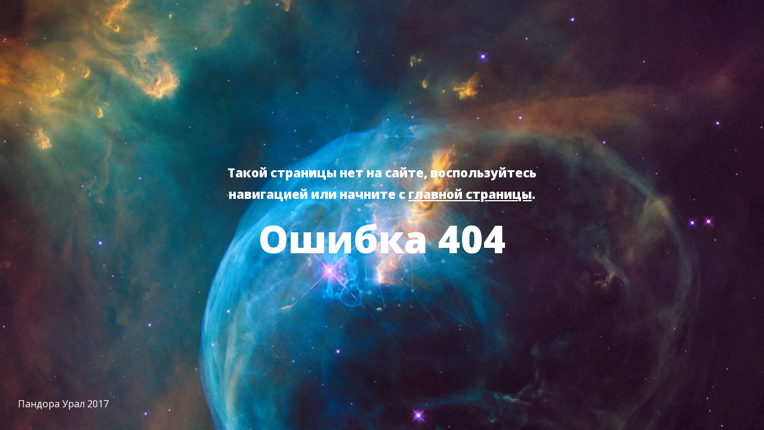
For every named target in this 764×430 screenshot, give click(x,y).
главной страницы (470, 194)
